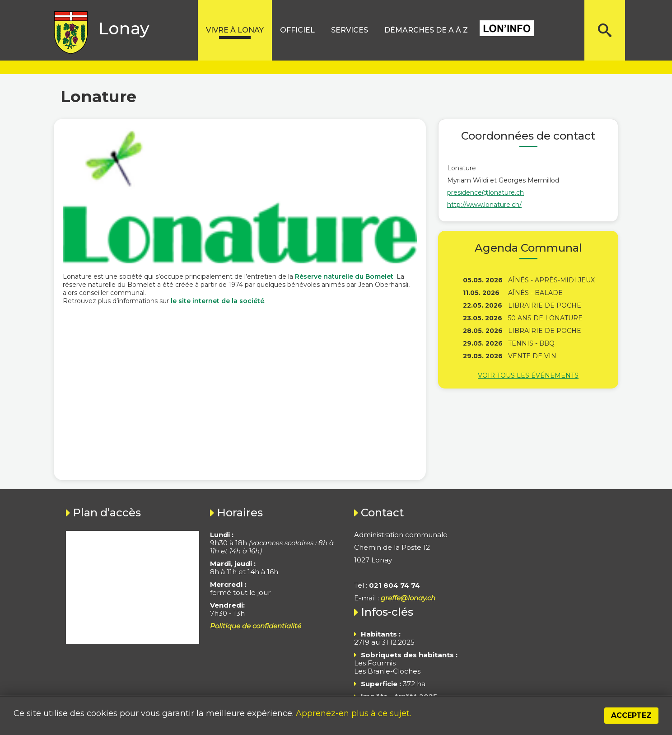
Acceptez (631, 715)
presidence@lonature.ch (485, 192)
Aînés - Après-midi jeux (551, 280)
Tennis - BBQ (531, 343)
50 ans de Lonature (545, 318)
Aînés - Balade (535, 293)
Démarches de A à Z (426, 30)
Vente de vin (532, 356)
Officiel (297, 30)
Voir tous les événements (528, 375)
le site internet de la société (217, 301)
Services (349, 30)
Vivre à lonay (235, 30)
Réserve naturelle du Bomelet (344, 276)
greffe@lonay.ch (408, 598)
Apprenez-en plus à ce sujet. (353, 713)
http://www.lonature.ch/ (484, 205)
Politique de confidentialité (255, 626)
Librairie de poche (544, 305)
